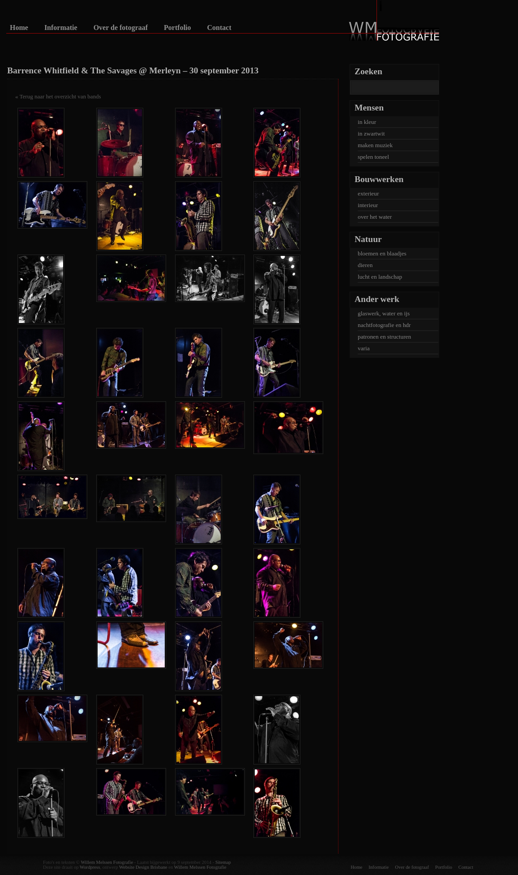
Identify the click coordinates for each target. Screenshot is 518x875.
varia (364, 348)
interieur (368, 205)
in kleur (367, 122)
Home (19, 27)
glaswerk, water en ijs (384, 313)
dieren (365, 265)
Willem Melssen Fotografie (107, 862)
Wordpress (90, 867)
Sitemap (223, 862)
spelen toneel (373, 156)
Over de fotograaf (121, 27)
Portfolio (177, 27)
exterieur (368, 193)
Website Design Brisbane (143, 867)
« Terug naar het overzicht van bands (58, 96)
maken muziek (375, 145)
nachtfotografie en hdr (384, 325)
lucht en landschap (380, 276)
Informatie (60, 27)
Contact (219, 27)
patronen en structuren (384, 336)
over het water (375, 216)
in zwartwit (371, 133)
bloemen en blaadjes (382, 253)
